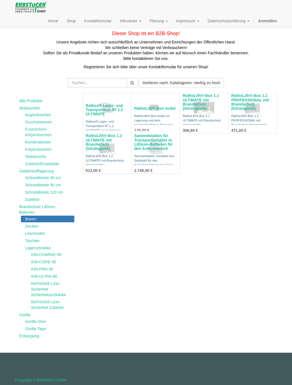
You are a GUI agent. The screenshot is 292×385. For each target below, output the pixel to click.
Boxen (30, 219)
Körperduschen (38, 149)
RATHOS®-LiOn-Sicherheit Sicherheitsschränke (48, 289)
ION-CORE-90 (43, 262)
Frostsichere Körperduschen (38, 132)
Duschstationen (38, 122)
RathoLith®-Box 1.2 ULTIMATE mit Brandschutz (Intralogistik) (104, 142)
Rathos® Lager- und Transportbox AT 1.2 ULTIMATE (104, 109)
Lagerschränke (38, 248)
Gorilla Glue (35, 321)
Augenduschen (38, 115)
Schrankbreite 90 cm (43, 185)
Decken (31, 226)
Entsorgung (29, 336)
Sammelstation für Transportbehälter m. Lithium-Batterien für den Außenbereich (153, 142)
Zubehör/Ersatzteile (42, 164)
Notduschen (29, 108)
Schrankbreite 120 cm (44, 192)
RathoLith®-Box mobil (155, 108)
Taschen (32, 240)
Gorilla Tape (35, 328)
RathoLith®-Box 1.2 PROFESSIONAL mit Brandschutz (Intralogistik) (250, 102)
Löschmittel (35, 233)
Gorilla (24, 315)
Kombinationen (38, 142)
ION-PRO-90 (42, 269)
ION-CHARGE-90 (46, 254)
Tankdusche (35, 156)
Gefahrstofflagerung (36, 171)
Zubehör (32, 199)
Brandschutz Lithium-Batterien (37, 209)
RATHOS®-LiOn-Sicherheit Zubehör (47, 305)
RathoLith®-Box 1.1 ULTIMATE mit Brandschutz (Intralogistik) (201, 102)
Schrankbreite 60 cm (43, 178)
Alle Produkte (30, 101)
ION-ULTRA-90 (44, 276)
